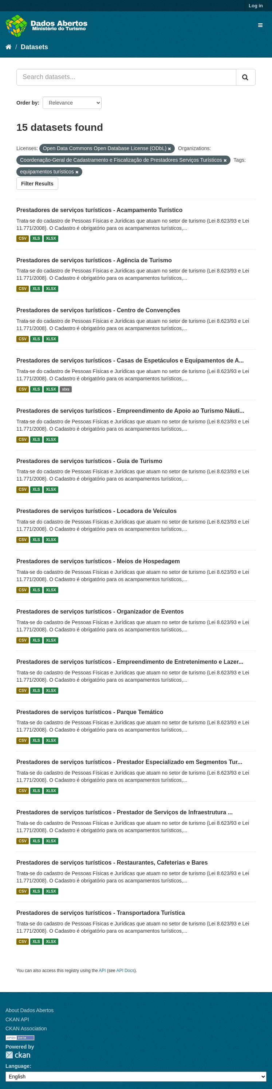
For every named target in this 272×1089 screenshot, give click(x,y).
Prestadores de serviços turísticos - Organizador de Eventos (100, 611)
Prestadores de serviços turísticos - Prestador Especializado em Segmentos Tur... (129, 762)
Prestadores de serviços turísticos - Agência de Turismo (94, 260)
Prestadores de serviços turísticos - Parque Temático (89, 712)
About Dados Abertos (29, 1010)
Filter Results (37, 184)
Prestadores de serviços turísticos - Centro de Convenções (98, 310)
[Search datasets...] (126, 77)
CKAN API (17, 1019)
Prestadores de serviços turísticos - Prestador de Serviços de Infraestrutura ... (124, 812)
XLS (36, 238)
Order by (27, 103)
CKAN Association (26, 1028)
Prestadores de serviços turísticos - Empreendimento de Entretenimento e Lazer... (129, 662)
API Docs (126, 970)
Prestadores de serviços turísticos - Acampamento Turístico (99, 210)
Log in (256, 5)
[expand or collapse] (260, 25)
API (102, 970)
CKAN (17, 1055)
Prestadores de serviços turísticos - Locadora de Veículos (96, 511)
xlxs (65, 389)
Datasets (34, 47)
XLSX (51, 238)
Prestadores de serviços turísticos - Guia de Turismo (89, 461)
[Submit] (246, 77)
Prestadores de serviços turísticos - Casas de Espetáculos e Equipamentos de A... (130, 360)
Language (17, 1066)
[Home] (8, 47)
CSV (23, 238)
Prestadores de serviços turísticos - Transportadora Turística (100, 913)
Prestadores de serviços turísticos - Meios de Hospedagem (98, 561)
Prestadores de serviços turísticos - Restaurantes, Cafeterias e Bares (112, 862)
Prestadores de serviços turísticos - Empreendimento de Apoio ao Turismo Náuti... (130, 411)
